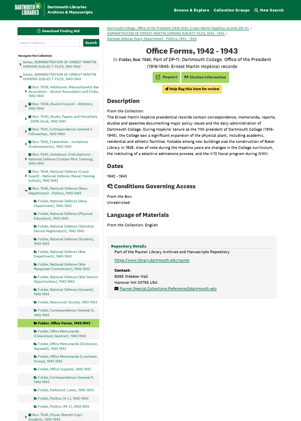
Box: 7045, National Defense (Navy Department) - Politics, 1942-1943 (57, 190)
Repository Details (128, 246)
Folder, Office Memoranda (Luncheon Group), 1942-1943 (65, 358)
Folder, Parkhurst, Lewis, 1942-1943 (66, 390)
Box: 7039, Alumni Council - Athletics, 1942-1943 (60, 106)
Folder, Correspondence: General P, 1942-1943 (64, 379)
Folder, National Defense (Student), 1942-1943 (64, 241)
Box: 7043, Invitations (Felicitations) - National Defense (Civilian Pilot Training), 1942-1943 (61, 159)
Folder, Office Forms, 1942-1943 (64, 323)
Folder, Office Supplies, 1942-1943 (64, 369)
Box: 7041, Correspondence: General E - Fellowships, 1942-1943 (61, 131)
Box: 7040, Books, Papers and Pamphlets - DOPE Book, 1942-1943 (63, 118)
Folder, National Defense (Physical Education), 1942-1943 (63, 216)
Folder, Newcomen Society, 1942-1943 (67, 302)
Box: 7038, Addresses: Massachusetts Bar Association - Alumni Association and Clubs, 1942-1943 (63, 91)
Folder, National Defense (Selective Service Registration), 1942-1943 (64, 228)
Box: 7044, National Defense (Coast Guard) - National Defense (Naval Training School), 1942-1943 (61, 176)
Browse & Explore (191, 10)
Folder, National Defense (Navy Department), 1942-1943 (60, 203)
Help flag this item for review (192, 88)
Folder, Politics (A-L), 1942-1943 (63, 398)
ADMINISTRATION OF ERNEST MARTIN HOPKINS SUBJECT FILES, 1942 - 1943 (166, 33)
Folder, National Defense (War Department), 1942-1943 (60, 253)
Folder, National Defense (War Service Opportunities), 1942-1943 (66, 279)
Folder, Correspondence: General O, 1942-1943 (64, 312)
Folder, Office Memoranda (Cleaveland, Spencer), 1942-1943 (60, 333)
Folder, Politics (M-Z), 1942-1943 (63, 406)
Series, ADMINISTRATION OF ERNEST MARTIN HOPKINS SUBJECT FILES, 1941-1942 (59, 64)
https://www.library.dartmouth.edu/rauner (152, 260)
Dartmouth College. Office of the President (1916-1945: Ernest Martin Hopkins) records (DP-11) (178, 28)
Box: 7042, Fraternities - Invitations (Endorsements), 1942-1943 (58, 144)
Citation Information (205, 77)
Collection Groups (232, 10)
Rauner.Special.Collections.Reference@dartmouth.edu (168, 288)
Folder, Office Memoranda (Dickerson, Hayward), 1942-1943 (66, 346)
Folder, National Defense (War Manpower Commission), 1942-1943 (62, 266)
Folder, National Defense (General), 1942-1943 (64, 291)
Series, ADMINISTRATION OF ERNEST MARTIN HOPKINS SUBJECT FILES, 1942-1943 (59, 76)
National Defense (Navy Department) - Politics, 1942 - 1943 (151, 38)
